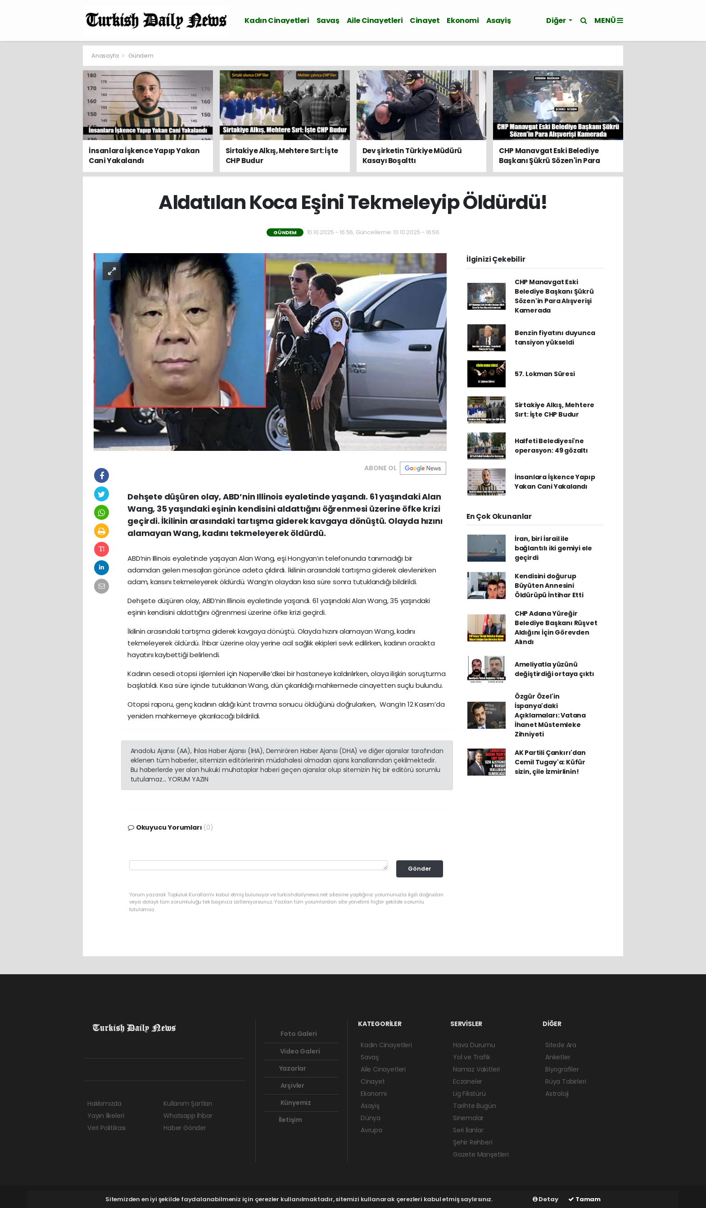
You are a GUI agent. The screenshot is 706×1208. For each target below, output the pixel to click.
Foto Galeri (292, 1033)
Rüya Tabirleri (565, 1081)
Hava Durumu (474, 1044)
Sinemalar (468, 1117)
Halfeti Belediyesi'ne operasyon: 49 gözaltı (551, 445)
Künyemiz (289, 1102)
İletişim (285, 1119)
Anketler (557, 1057)
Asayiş (498, 20)
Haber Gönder (184, 1127)
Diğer (556, 20)
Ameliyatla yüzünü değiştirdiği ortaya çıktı (554, 669)
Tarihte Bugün (474, 1105)
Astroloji (557, 1093)
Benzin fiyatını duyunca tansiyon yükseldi (555, 337)
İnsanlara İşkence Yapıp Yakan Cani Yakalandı (555, 481)
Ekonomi (463, 20)
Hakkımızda (104, 1103)
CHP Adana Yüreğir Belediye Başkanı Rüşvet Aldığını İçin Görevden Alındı (556, 627)
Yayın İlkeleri (105, 1115)
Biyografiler (562, 1069)
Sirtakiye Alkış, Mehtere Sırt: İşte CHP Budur (554, 409)
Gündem (141, 55)
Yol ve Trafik (471, 1057)
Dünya (370, 1117)
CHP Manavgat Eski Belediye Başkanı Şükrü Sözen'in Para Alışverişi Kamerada (554, 296)
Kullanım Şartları (187, 1103)
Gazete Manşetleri (481, 1154)
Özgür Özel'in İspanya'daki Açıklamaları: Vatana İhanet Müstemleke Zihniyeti (550, 715)
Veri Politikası (106, 1127)
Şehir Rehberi (473, 1142)
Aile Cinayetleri (375, 20)
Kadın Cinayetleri (276, 20)
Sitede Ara (560, 1044)
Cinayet (424, 20)
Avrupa (371, 1130)
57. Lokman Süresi (545, 373)
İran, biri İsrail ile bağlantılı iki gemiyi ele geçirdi (553, 548)
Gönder (419, 868)
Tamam (584, 1199)
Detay (545, 1199)
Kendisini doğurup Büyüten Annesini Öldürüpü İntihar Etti (549, 585)
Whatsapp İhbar (187, 1115)
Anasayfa (105, 55)
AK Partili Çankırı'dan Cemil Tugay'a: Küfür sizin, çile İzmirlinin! (550, 762)
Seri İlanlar (468, 1130)
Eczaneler (467, 1081)
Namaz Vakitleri (476, 1069)
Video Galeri (294, 1051)
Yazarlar (287, 1068)
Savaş (328, 20)
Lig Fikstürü (469, 1093)
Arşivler (286, 1085)
